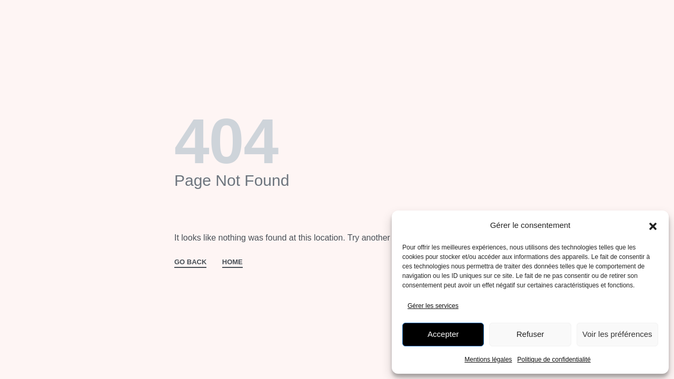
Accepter (443, 334)
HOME (232, 262)
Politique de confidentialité (553, 359)
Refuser (530, 334)
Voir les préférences (617, 334)
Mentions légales (488, 359)
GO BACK (190, 262)
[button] (653, 225)
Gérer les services (433, 306)
